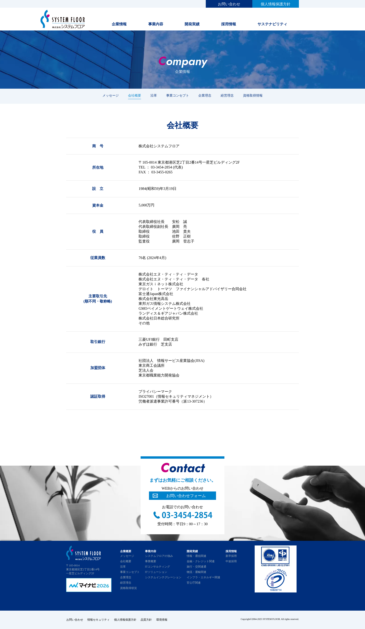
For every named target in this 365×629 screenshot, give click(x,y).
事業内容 (155, 24)
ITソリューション (156, 572)
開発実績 (192, 24)
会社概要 (134, 95)
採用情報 (228, 24)
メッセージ (110, 95)
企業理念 (204, 95)
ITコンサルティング (157, 566)
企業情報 (119, 24)
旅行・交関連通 (196, 566)
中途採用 (231, 561)
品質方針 (147, 619)
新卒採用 (231, 556)
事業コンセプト (177, 95)
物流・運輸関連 (196, 572)
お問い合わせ (229, 4)
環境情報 (163, 619)
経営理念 (227, 95)
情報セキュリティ (99, 619)
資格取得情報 (253, 95)
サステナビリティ (272, 24)
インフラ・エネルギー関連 (203, 577)
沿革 (153, 95)
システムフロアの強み (159, 556)
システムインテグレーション (163, 577)
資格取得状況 (128, 588)
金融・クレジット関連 (201, 561)
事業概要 (150, 561)
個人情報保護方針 (276, 4)
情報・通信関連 (196, 556)
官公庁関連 (194, 582)
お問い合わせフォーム (186, 495)
